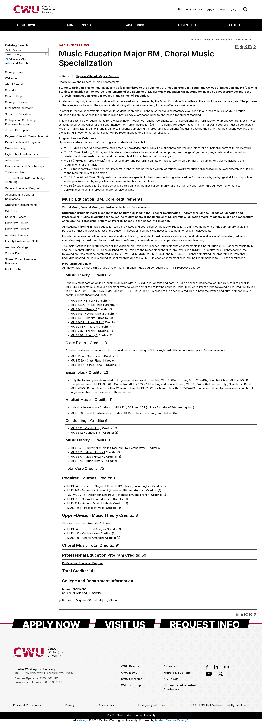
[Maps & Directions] (177, 672)
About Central (14, 84)
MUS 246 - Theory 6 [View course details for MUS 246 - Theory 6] (84, 335)
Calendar (10, 90)
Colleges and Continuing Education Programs (20, 122)
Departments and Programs (22, 142)
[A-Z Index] (171, 679)
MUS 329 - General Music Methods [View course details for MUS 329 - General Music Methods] (89, 503)
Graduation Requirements (21, 204)
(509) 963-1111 (49, 678)
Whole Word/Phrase (19, 59)
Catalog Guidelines (16, 102)
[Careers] (170, 666)
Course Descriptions (18, 130)
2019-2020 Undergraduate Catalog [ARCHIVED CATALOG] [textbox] (221, 39)
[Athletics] (237, 25)
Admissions (12, 160)
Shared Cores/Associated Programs (21, 261)
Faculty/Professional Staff (21, 241)
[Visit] (222, 9)
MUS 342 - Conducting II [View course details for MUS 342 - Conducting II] (86, 432)
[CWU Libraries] (131, 679)
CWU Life (11, 211)
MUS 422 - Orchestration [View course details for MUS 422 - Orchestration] (83, 533)
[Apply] (211, 9)
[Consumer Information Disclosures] (182, 687)
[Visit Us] (125, 623)
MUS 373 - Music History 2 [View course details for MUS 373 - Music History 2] (88, 456)
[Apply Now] (51, 623)
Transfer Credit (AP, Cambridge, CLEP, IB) (25, 180)
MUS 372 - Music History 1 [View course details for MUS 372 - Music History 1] (88, 452)
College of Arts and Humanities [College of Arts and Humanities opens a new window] (82, 593)
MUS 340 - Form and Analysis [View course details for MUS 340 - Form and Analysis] (86, 529)
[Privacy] (70, 705)
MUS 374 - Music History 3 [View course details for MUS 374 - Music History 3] (88, 461)
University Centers (16, 223)
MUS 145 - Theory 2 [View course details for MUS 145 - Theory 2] (84, 309)
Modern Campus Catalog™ (171, 720)
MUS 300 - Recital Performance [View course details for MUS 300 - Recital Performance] (91, 413)
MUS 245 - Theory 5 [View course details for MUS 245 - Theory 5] (84, 331)
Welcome (11, 78)
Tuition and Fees (15, 172)
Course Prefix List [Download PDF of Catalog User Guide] (16, 253)
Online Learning (15, 148)
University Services (17, 229)
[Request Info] (204, 623)
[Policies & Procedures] (27, 705)
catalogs (82, 720)
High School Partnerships (21, 154)
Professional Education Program (82, 563)
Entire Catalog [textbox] (13, 50)
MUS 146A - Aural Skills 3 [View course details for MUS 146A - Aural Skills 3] (87, 322)
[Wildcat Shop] (131, 685)
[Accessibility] (106, 705)
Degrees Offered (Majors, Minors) (26, 136)
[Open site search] (245, 9)
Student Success (15, 217)
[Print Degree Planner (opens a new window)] (237, 47)
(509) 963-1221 (52, 682)
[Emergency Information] (153, 705)
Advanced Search (16, 63)
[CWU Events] (130, 666)
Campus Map (13, 96)
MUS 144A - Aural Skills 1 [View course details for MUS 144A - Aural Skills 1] (87, 305)
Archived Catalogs (16, 247)
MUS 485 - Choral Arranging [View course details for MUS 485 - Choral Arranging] (85, 537)
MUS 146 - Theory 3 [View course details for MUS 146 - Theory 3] (84, 318)
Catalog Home (14, 72)
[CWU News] (129, 672)
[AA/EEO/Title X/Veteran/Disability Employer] (220, 705)
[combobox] (223, 39)
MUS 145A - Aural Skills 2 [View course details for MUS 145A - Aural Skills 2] (87, 313)
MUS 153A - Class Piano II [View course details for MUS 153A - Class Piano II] (87, 360)
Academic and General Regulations (19, 197)
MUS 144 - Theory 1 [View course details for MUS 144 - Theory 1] (84, 300)
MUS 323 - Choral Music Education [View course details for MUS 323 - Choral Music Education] (89, 499)
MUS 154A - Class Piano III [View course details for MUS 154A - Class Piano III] (88, 365)
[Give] (233, 9)
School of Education (18, 114)
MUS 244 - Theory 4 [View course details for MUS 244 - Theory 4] (84, 326)
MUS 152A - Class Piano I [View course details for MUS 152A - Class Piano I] (87, 356)
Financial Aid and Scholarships (24, 166)
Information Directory (19, 108)
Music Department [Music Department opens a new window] (74, 589)
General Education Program (22, 188)
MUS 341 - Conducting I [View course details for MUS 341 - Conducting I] (86, 428)
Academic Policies (16, 235)
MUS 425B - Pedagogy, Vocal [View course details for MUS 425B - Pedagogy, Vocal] (86, 507)
